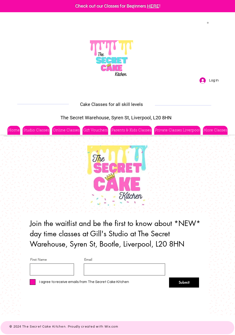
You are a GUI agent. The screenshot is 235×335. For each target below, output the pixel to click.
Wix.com (111, 326)
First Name (38, 259)
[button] (209, 22)
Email (88, 259)
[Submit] (184, 282)
